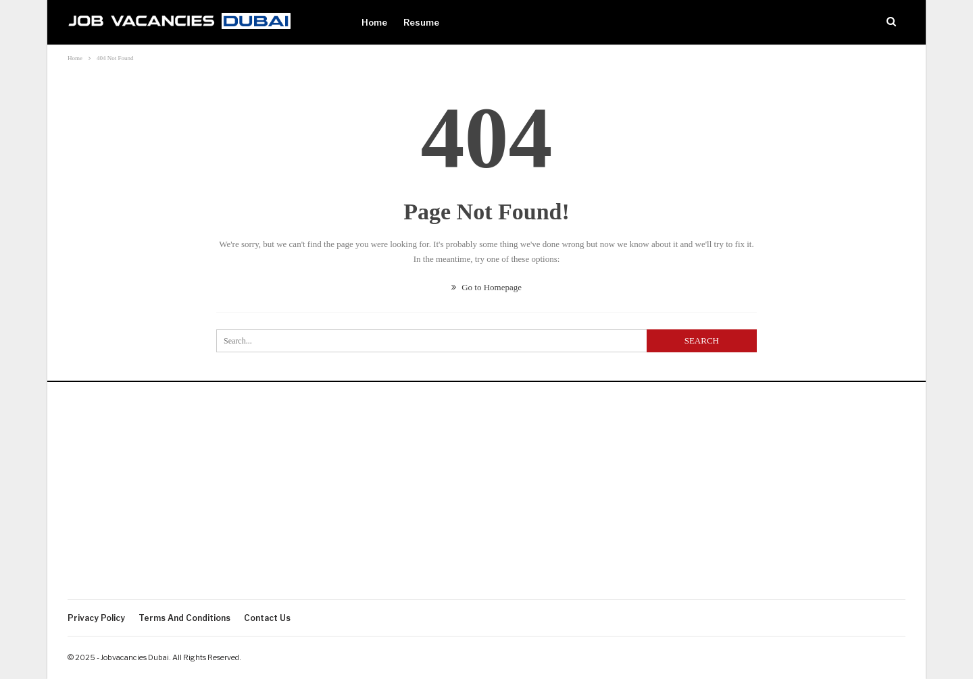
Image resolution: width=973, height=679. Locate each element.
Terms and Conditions (184, 618)
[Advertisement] (486, 498)
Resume (421, 22)
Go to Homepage (486, 287)
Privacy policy (96, 618)
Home (374, 22)
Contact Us (267, 618)
